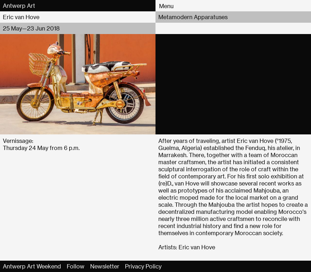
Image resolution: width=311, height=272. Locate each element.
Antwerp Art (19, 5)
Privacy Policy (143, 266)
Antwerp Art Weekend (32, 266)
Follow (75, 266)
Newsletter (104, 266)
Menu (166, 5)
